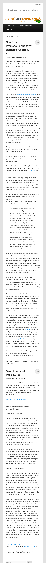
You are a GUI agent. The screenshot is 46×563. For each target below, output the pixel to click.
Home (8, 25)
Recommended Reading (26, 25)
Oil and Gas (26, 551)
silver (35, 361)
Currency (13, 551)
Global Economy (15, 360)
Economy (19, 551)
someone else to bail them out (26, 94)
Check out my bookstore (14, 544)
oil (20, 552)
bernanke (35, 360)
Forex (17, 552)
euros (7, 361)
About (14, 25)
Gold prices (31, 170)
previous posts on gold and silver (16, 339)
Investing (30, 361)
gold (21, 361)
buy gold (27, 329)
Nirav (24, 57)
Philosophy (9, 30)
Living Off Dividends (29, 546)
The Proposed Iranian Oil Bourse (16, 399)
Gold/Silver (24, 360)
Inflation (25, 361)
